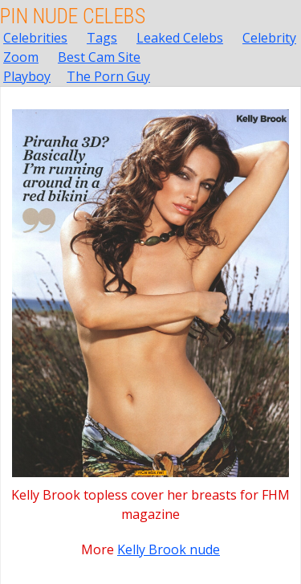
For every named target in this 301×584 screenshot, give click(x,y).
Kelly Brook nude (168, 549)
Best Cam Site (99, 57)
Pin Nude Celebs (72, 16)
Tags (102, 38)
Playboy (27, 76)
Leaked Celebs (179, 38)
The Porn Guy (108, 76)
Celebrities (35, 38)
